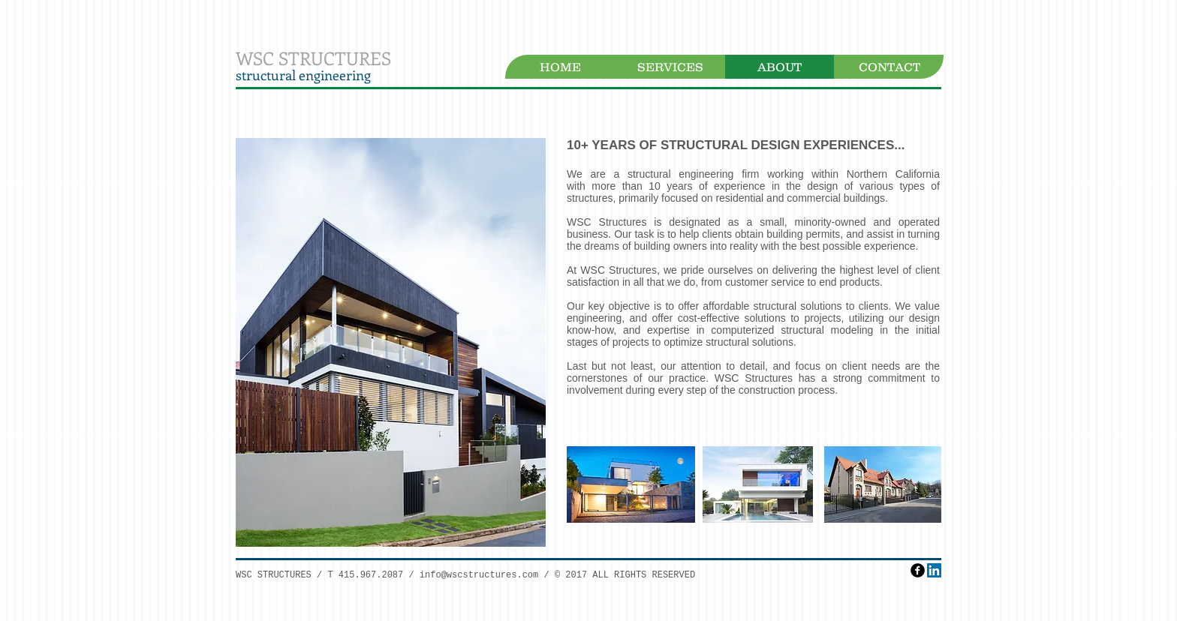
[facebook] (918, 570)
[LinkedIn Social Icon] (934, 570)
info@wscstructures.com (479, 575)
